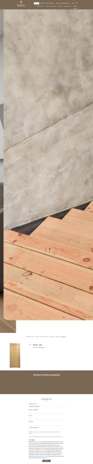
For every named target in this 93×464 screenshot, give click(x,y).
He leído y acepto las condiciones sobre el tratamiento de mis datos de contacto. (44, 432)
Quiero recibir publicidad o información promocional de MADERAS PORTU (46, 436)
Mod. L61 (64, 336)
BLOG (73, 3)
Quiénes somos (40, 6)
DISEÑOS (52, 336)
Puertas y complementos (42, 336)
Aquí (46, 457)
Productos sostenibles (51, 6)
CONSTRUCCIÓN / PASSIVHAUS (47, 3)
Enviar (46, 460)
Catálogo (75, 6)
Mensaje (31, 421)
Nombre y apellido (33, 409)
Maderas (58, 336)
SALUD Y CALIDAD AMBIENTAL (63, 3)
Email (30, 415)
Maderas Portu (30, 336)
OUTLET (36, 3)
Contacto (75, 8)
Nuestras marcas (67, 6)
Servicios (60, 6)
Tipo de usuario (33, 403)
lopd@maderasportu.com (40, 456)
